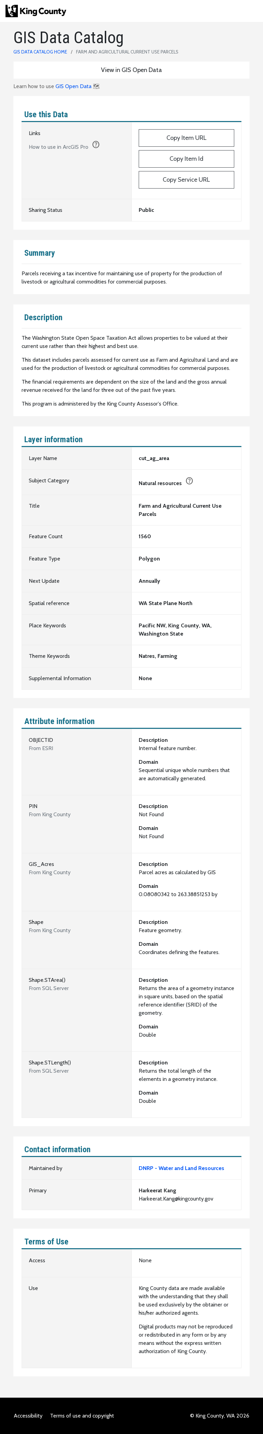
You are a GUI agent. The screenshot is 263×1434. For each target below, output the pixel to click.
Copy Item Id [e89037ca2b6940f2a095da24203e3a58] (186, 158)
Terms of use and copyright (82, 1415)
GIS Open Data (73, 86)
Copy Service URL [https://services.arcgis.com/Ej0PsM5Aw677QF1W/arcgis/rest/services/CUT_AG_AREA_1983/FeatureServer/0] (186, 179)
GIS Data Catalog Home (40, 52)
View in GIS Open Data (131, 70)
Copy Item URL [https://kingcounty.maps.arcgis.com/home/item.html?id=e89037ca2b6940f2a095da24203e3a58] (186, 138)
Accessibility (28, 1415)
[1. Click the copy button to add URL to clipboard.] (96, 146)
